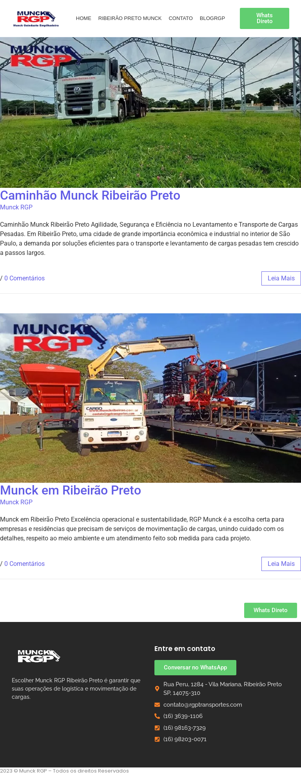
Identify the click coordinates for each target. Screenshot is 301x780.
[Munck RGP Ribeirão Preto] (39, 655)
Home (83, 18)
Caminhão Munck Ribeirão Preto (90, 195)
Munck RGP (16, 207)
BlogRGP (212, 18)
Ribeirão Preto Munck (130, 18)
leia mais (281, 278)
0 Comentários (24, 278)
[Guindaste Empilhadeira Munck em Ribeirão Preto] (36, 18)
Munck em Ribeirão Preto (70, 490)
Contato (180, 18)
